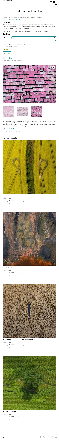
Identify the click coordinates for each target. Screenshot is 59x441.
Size (4, 37)
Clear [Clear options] (55, 40)
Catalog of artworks (8, 17)
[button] (53, 67)
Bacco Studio (18, 131)
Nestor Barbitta (11, 129)
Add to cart (7, 53)
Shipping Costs (9, 203)
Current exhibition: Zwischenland (22, 17)
